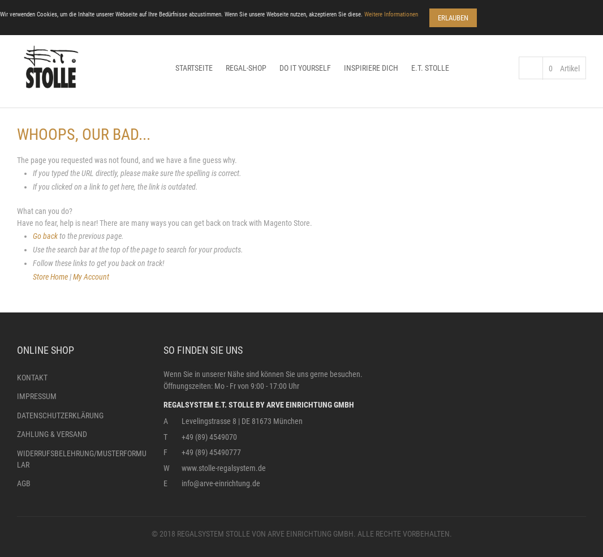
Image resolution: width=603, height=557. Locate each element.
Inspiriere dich (371, 67)
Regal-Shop (246, 67)
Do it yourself (305, 67)
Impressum (37, 396)
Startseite (194, 67)
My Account (91, 276)
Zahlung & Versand (52, 434)
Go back (45, 236)
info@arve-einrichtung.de (221, 483)
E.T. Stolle (430, 67)
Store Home (50, 276)
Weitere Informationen (391, 14)
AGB (24, 483)
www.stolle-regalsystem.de (224, 468)
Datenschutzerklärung (60, 415)
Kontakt (32, 377)
